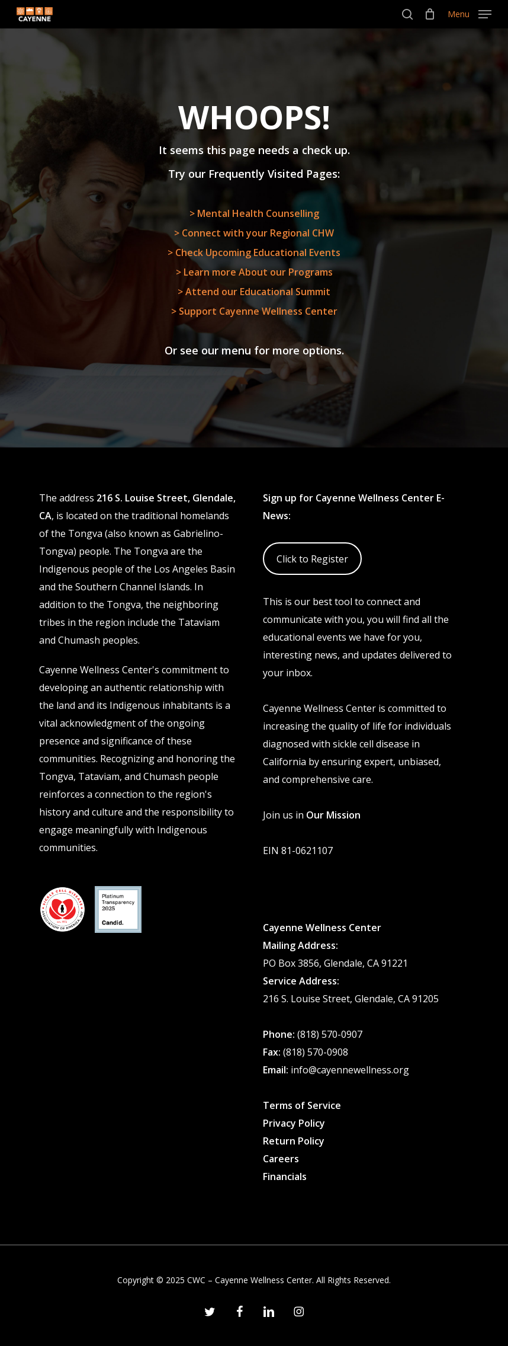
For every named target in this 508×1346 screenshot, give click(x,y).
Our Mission (333, 814)
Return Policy (293, 1140)
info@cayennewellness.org (350, 1069)
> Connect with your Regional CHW (254, 232)
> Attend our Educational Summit (254, 291)
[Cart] (430, 14)
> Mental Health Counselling (254, 213)
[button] (469, 13)
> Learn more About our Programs (254, 272)
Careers (281, 1158)
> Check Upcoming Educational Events (254, 252)
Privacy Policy (294, 1123)
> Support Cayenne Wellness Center (254, 311)
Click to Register (312, 558)
